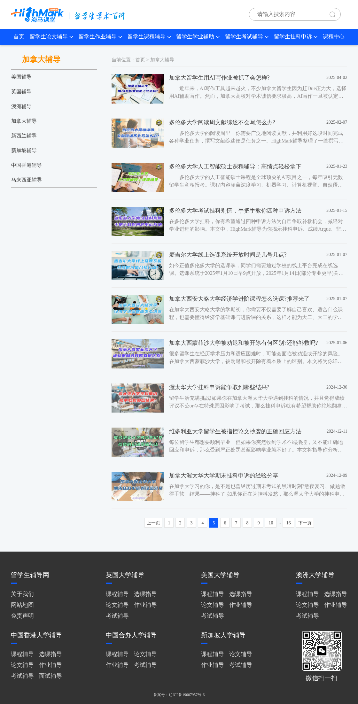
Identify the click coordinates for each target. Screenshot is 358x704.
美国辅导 (21, 77)
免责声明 (22, 616)
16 (288, 523)
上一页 (153, 523)
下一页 (305, 523)
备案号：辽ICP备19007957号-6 (179, 694)
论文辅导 (117, 605)
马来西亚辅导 (26, 179)
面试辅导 (50, 676)
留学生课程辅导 (149, 37)
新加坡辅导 (24, 150)
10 (270, 523)
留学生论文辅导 (51, 37)
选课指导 (145, 594)
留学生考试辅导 (246, 37)
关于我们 (22, 594)
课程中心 (334, 37)
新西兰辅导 (24, 135)
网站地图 (22, 605)
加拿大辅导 (24, 121)
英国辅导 (21, 91)
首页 (18, 37)
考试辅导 (117, 616)
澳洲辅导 (21, 106)
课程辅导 (117, 594)
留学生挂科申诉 (295, 37)
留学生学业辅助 (198, 37)
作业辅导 (145, 605)
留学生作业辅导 (100, 37)
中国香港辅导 (26, 165)
